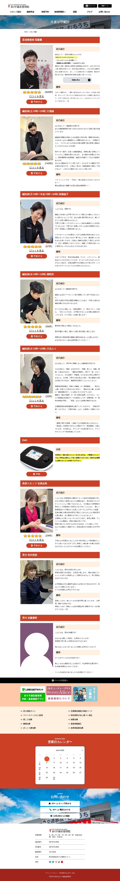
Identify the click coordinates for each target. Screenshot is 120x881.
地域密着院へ (60, 12)
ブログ (89, 12)
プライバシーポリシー (51, 873)
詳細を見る (76, 80)
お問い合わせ (104, 12)
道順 (75, 12)
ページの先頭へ (60, 680)
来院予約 (45, 12)
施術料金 (30, 12)
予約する (37, 102)
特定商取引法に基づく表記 (67, 873)
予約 (36, 474)
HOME (26, 32)
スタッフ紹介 (15, 12)
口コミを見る (36, 96)
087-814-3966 (54, 842)
